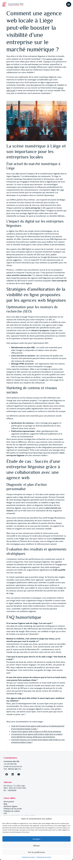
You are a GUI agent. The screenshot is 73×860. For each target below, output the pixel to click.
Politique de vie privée (43, 857)
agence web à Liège (54, 59)
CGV (5, 813)
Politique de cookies (28, 857)
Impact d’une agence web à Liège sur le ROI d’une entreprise (36, 731)
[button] (68, 4)
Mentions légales (10, 806)
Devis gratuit (9, 801)
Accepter (36, 839)
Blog (5, 804)
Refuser (36, 845)
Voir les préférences (36, 852)
